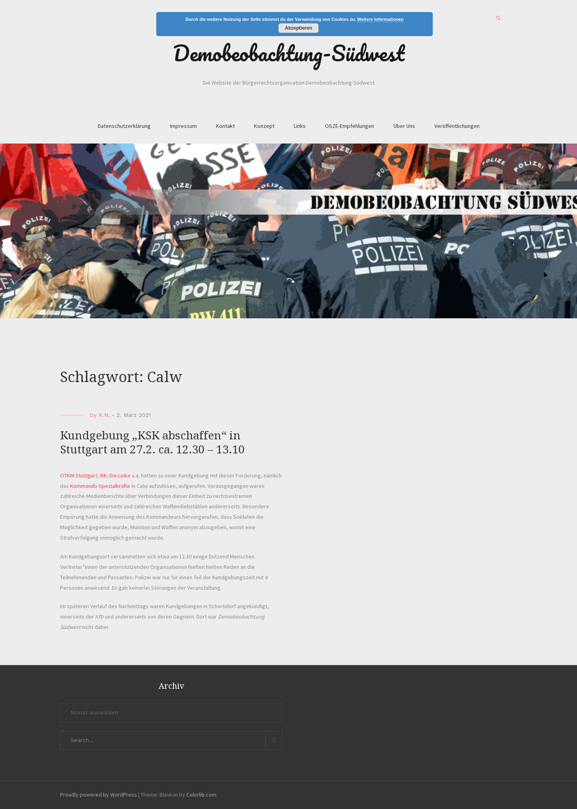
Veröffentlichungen (457, 125)
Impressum (183, 125)
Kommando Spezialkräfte (100, 485)
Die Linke (120, 475)
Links (300, 125)
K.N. (104, 415)
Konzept (264, 125)
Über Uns (404, 125)
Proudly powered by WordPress (98, 794)
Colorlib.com (201, 794)
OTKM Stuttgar (77, 475)
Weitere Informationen (380, 19)
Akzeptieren (298, 28)
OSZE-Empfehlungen (349, 125)
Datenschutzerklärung (124, 125)
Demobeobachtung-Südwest (288, 53)
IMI (103, 475)
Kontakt (225, 125)
